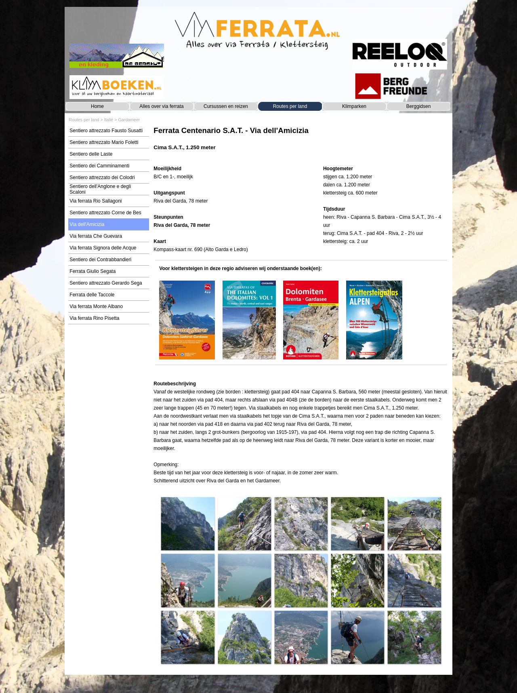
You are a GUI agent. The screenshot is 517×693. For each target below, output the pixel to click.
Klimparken (354, 106)
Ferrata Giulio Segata (92, 271)
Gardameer (129, 119)
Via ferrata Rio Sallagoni (95, 201)
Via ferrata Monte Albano (96, 306)
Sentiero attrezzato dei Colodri (102, 177)
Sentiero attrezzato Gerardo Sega (105, 283)
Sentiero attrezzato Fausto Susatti (106, 130)
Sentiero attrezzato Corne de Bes (105, 213)
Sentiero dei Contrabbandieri (100, 259)
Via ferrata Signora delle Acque (102, 248)
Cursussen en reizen (226, 106)
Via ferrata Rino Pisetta (94, 318)
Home (97, 106)
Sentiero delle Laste (90, 154)
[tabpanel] (300, 142)
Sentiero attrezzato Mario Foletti (103, 142)
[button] (187, 523)
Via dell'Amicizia (86, 224)
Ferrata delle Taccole (91, 295)
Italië (108, 119)
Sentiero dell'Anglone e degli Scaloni (100, 189)
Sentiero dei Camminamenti (99, 166)
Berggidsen (418, 106)
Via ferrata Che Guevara (95, 236)
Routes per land (290, 106)
